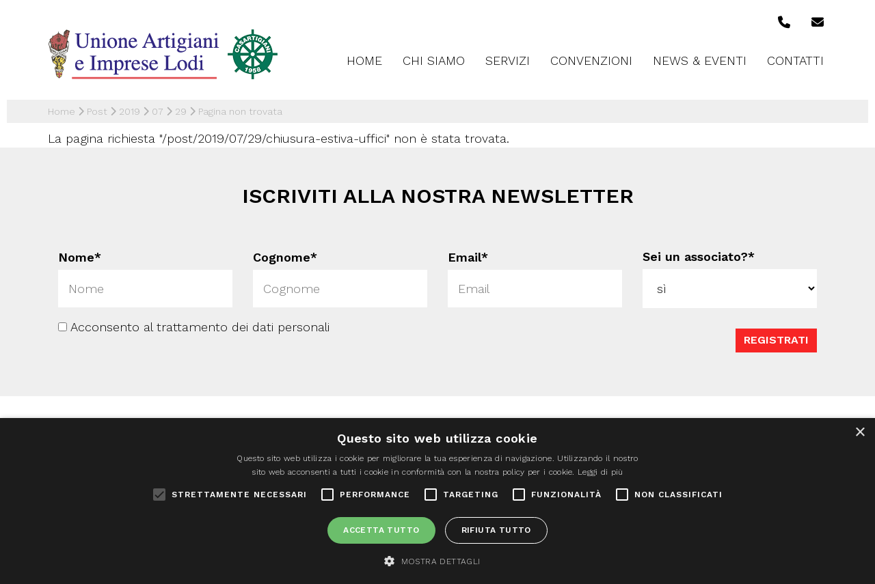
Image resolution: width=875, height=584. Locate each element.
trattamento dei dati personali (243, 326)
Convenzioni (591, 60)
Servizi (507, 60)
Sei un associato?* (699, 256)
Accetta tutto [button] (381, 530)
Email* (468, 257)
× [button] (859, 433)
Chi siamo (434, 60)
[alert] (437, 501)
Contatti (795, 60)
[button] (437, 561)
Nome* (79, 257)
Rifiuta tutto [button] (496, 530)
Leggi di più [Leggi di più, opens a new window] (600, 472)
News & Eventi (699, 60)
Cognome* (285, 257)
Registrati (776, 339)
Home (364, 60)
